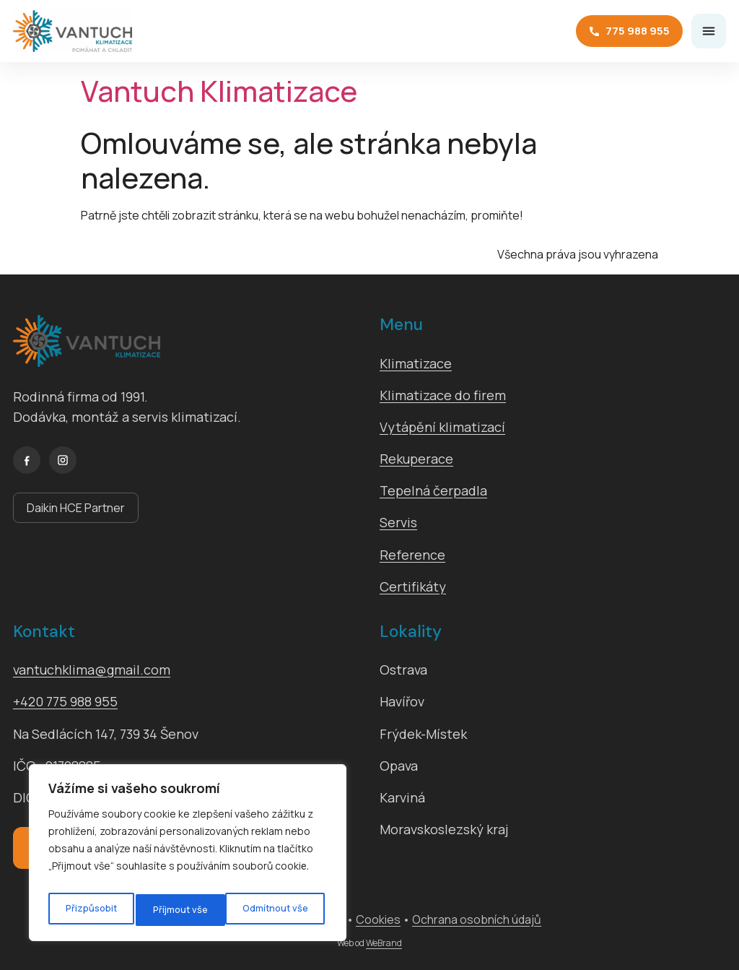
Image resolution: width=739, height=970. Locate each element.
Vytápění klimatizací (442, 427)
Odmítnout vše (184, 910)
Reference (412, 554)
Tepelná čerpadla (433, 490)
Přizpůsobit (89, 910)
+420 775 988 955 (65, 701)
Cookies (378, 919)
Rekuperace (416, 458)
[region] (187, 856)
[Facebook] (26, 460)
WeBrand (384, 943)
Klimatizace (416, 363)
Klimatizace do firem (443, 395)
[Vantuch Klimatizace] (72, 31)
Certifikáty (413, 586)
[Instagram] (62, 460)
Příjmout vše (283, 910)
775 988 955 (629, 30)
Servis (398, 522)
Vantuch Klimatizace (219, 91)
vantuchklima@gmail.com (91, 669)
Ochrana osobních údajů (476, 919)
